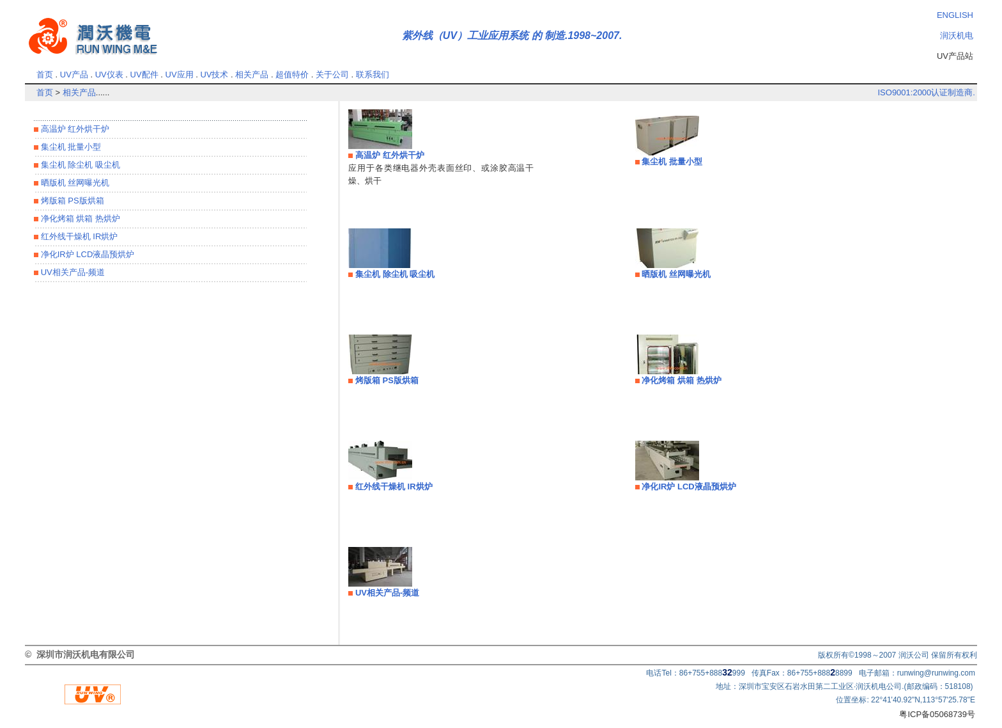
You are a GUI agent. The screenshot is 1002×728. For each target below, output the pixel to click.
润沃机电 (956, 35)
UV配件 (144, 74)
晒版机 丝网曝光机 (73, 182)
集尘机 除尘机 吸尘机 (79, 165)
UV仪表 (109, 74)
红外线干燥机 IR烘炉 (78, 236)
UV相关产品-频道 (71, 272)
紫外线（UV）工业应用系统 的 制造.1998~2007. (512, 35)
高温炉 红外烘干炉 (73, 129)
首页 (44, 74)
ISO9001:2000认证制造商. (926, 92)
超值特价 (292, 74)
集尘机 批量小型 (69, 147)
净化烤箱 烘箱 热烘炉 (79, 218)
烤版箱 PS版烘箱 (71, 200)
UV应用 (180, 74)
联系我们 (372, 74)
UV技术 (214, 74)
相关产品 (251, 74)
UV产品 (74, 74)
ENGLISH (955, 15)
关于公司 (332, 74)
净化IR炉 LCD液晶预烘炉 (86, 254)
